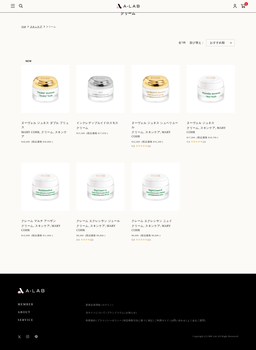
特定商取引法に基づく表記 (138, 320)
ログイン (107, 304)
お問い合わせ (178, 320)
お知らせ (131, 312)
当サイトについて (95, 312)
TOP (23, 26)
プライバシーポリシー (109, 320)
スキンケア (36, 26)
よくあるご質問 (196, 320)
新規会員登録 (93, 304)
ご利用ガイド (161, 320)
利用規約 (90, 320)
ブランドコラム (115, 312)
